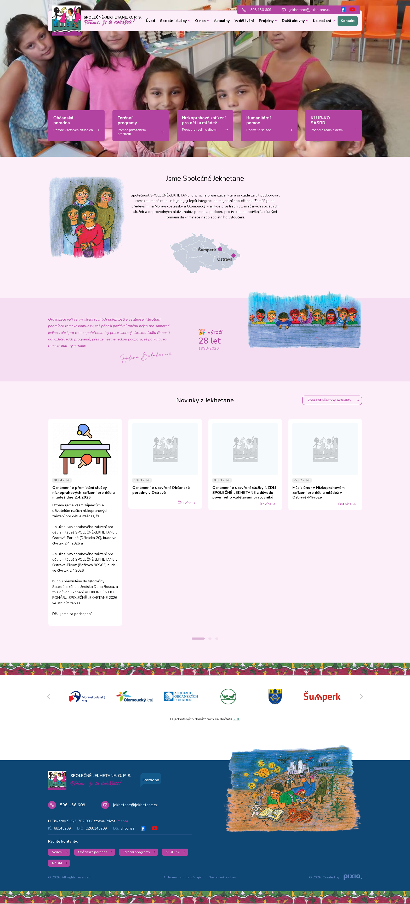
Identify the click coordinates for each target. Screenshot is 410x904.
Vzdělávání (244, 20)
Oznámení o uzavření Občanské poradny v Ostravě (161, 490)
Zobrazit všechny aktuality (329, 400)
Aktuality (222, 20)
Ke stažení (322, 20)
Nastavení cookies (222, 877)
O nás (200, 20)
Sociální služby (173, 20)
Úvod (150, 20)
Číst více (184, 503)
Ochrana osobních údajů (182, 877)
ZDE (237, 719)
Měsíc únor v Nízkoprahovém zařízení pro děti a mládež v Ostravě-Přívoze (318, 492)
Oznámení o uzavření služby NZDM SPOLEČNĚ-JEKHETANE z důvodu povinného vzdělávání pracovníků (244, 492)
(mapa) (122, 821)
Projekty (266, 20)
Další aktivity (293, 20)
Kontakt (348, 20)
